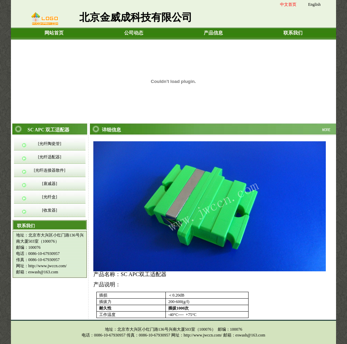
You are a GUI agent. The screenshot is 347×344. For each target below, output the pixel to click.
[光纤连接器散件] (49, 170)
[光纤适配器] (49, 157)
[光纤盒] (49, 197)
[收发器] (49, 210)
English (314, 4)
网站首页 (54, 32)
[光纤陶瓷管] (49, 143)
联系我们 (293, 32)
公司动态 (133, 32)
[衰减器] (49, 183)
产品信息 (213, 32)
